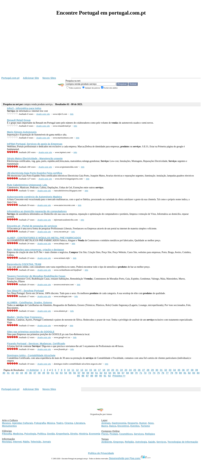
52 (57, 373)
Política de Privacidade (101, 453)
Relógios (150, 434)
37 (187, 370)
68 (127, 373)
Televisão (36, 441)
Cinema (69, 423)
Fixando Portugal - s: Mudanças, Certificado (36, 343)
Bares (104, 426)
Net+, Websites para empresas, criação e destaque (35, 249)
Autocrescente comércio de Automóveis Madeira (34, 196)
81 (185, 373)
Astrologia (141, 442)
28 (148, 370)
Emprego (118, 442)
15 (90, 370)
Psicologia (30, 433)
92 (109, 375)
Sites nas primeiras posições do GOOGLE (30, 331)
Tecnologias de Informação (182, 442)
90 (100, 375)
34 (174, 370)
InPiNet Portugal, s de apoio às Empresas (34, 144)
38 (192, 370)
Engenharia (62, 433)
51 (52, 373)
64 (110, 373)
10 (68, 370)
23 (126, 370)
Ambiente (106, 442)
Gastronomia (119, 423)
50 (48, 373)
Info (71, 114)
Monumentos (9, 426)
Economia (94, 433)
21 (117, 370)
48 (39, 373)
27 (143, 370)
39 (196, 370)
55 (70, 373)
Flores (105, 434)
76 (163, 373)
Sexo (151, 423)
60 (92, 373)
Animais (106, 423)
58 (83, 373)
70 (136, 373)
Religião (129, 442)
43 (17, 373)
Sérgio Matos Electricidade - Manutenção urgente (34, 158)
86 (83, 375)
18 (103, 370)
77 (167, 373)
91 (105, 375)
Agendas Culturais (22, 423)
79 (176, 373)
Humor (143, 423)
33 (170, 370)
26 (139, 370)
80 (180, 373)
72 (145, 373)
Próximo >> (118, 375)
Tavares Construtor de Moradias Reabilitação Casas (36, 276)
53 (61, 373)
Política (41, 433)
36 (183, 370)
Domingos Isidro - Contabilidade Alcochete (31, 355)
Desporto (132, 423)
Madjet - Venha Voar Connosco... (25, 317)
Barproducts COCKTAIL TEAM (24, 264)
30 (156, 370)
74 (154, 373)
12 (77, 370)
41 (8, 373)
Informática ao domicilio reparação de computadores (37, 211)
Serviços (139, 434)
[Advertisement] (101, 51)
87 (87, 375)
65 (114, 373)
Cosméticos (126, 434)
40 (4, 373)
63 (105, 373)
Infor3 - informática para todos (24, 108)
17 (99, 370)
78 (171, 373)
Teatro (59, 423)
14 (86, 370)
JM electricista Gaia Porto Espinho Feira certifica (34, 173)
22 (121, 370)
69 (132, 373)
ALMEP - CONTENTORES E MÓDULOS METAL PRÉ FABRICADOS (44, 237)
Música (51, 423)
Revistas (7, 441)
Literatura (79, 423)
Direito (74, 433)
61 (96, 373)
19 (108, 370)
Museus (6, 423)
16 (95, 370)
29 (152, 370)
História (83, 433)
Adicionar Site (31, 78)
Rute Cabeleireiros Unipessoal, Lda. (27, 185)
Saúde (151, 442)
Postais (114, 434)
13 (81, 370)
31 (161, 370)
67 (123, 373)
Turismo (145, 426)
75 (158, 373)
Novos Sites (49, 78)
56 (74, 373)
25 (134, 370)
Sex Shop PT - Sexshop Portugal (25, 290)
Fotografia (40, 423)
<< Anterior (32, 370)
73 (149, 373)
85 (78, 375)
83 (193, 373)
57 (79, 373)
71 (140, 373)
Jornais (46, 441)
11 (73, 370)
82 (189, 373)
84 (198, 373)
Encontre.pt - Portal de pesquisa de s (32, 226)
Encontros (123, 426)
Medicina (18, 433)
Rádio (26, 441)
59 (87, 373)
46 (30, 373)
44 (21, 373)
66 (118, 373)
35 (179, 370)
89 (96, 375)
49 (43, 373)
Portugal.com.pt (10, 78)
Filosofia (7, 433)
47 (35, 373)
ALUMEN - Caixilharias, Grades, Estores (29, 302)
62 (101, 373)
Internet (17, 441)
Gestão (51, 433)
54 (65, 373)
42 (12, 373)
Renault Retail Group (18, 120)
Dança (112, 426)
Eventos (135, 426)
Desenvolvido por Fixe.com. (130, 458)
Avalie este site (43, 114)
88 (91, 375)
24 (130, 370)
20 (112, 370)
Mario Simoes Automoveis (22, 132)
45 (26, 373)
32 (165, 370)
